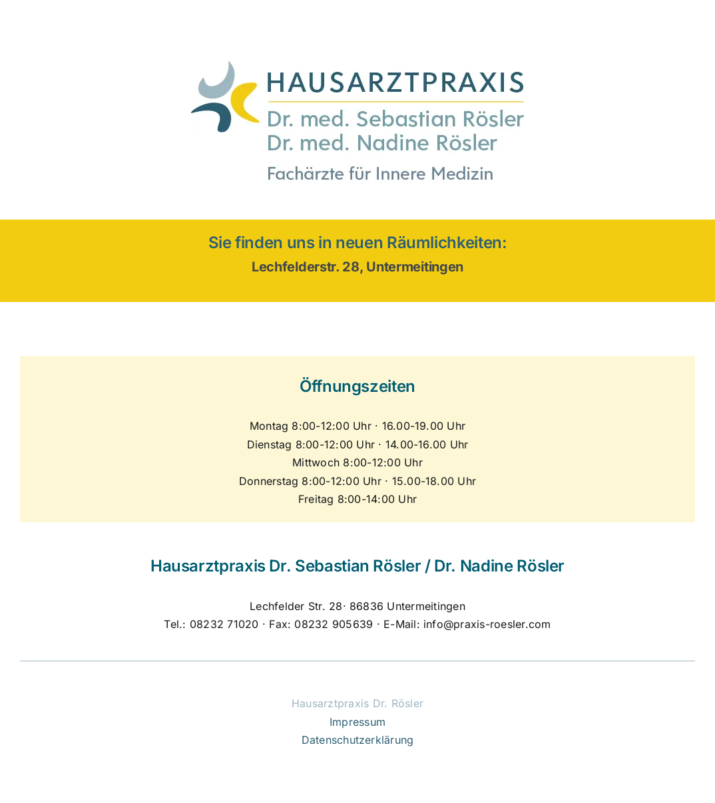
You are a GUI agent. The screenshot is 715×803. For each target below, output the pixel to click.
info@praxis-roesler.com (487, 624)
